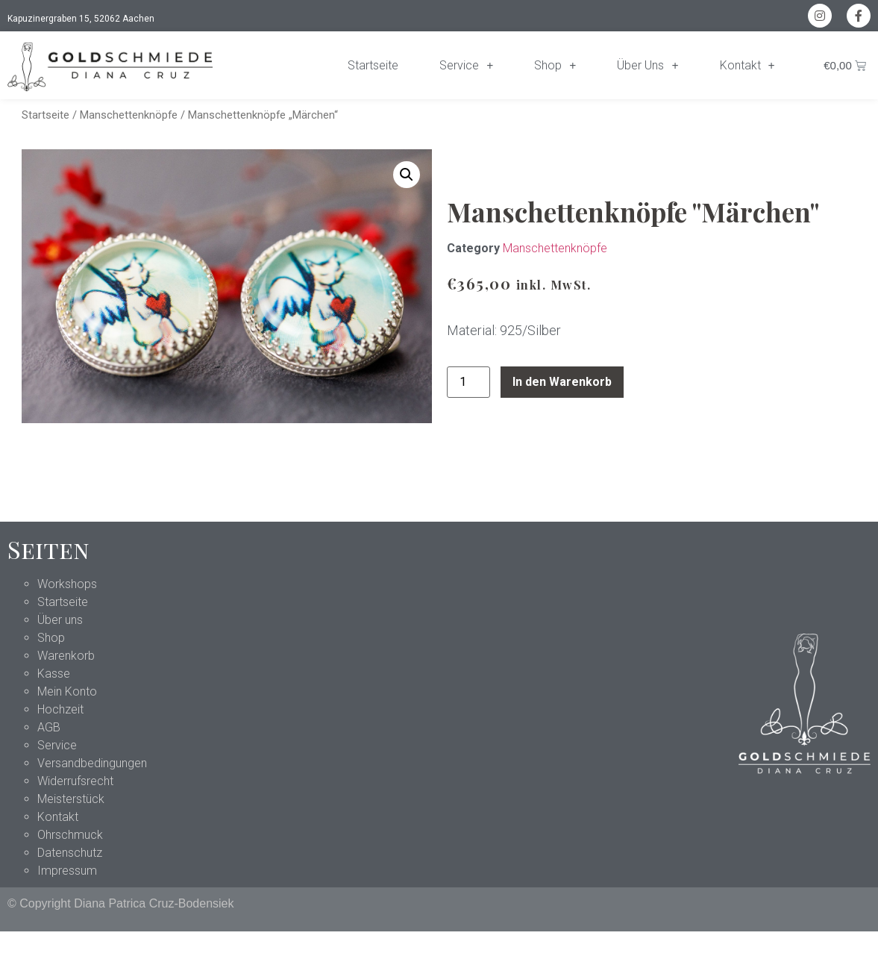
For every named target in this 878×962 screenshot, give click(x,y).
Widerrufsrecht (75, 781)
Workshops (67, 584)
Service (466, 65)
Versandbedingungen (92, 763)
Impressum (67, 870)
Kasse (53, 673)
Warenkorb (66, 656)
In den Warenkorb (562, 382)
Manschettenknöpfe (129, 115)
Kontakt (747, 65)
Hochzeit (60, 709)
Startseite (373, 65)
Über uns (60, 620)
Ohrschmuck (70, 835)
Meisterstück (70, 799)
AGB (48, 727)
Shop (555, 65)
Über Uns (647, 65)
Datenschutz (69, 853)
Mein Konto (67, 691)
